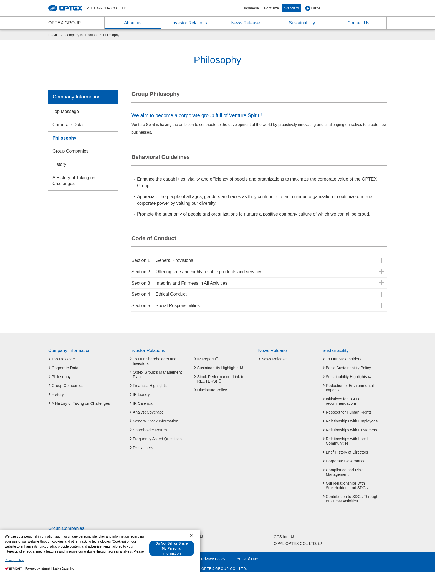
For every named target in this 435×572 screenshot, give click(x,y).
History (59, 164)
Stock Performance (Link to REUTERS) (220, 375)
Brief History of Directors (347, 448)
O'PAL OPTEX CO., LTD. (298, 539)
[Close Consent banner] (191, 535)
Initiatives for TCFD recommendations (342, 397)
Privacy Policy (213, 555)
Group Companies (70, 151)
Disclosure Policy (212, 386)
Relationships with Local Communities (347, 437)
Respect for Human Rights (348, 408)
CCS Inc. (284, 533)
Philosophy (64, 138)
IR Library (141, 390)
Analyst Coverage (148, 408)
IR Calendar (143, 399)
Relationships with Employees (352, 417)
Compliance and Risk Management (344, 468)
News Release (272, 347)
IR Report (208, 355)
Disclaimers (143, 444)
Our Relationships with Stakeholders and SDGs (347, 481)
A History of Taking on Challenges (73, 180)
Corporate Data (67, 124)
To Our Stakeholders (343, 355)
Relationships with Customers (351, 426)
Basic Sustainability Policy (348, 364)
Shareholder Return (150, 426)
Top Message (65, 111)
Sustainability (335, 347)
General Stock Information (155, 417)
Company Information (77, 97)
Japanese (251, 8)
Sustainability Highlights (220, 364)
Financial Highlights (150, 381)
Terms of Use (246, 555)
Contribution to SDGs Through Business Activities (352, 494)
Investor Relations (147, 347)
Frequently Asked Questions (157, 435)
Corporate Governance (345, 457)
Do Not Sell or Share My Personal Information (171, 548)
